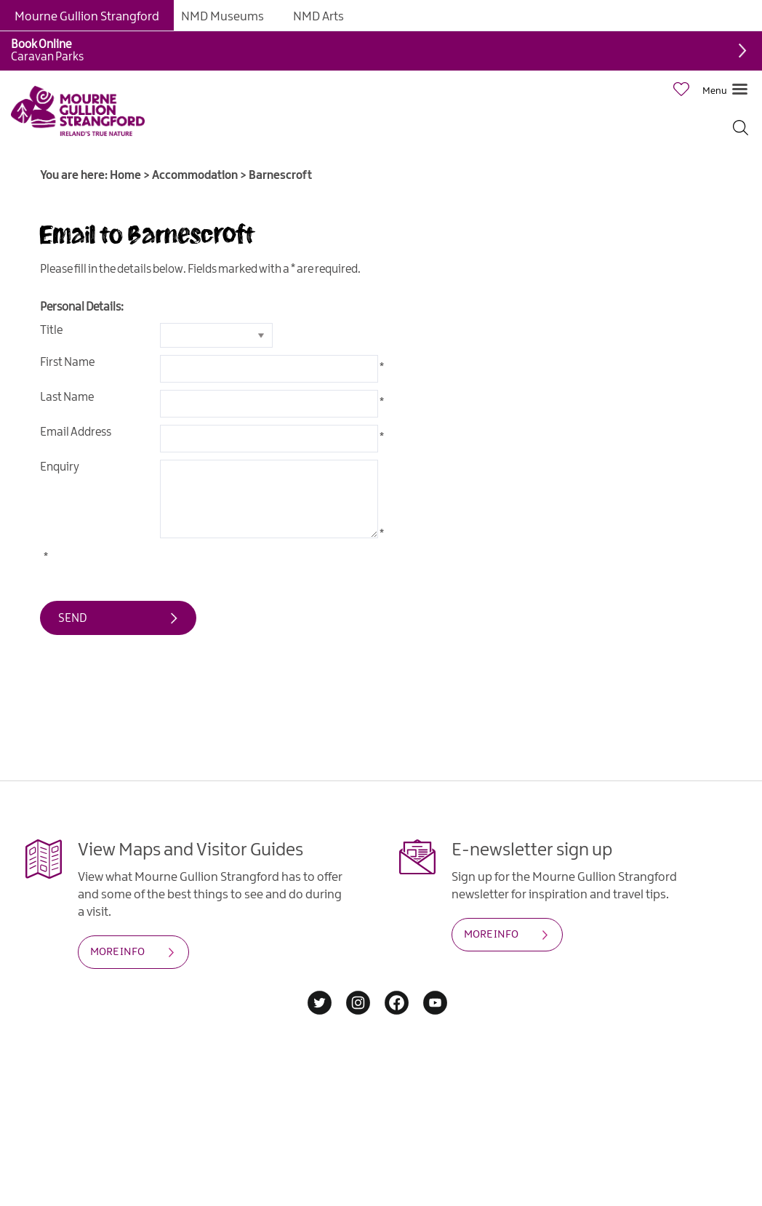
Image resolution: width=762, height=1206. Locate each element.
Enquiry (59, 467)
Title (51, 330)
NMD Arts (318, 16)
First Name (67, 362)
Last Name (67, 397)
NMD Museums (222, 16)
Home (125, 175)
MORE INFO (117, 952)
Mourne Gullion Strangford (87, 16)
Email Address (75, 432)
